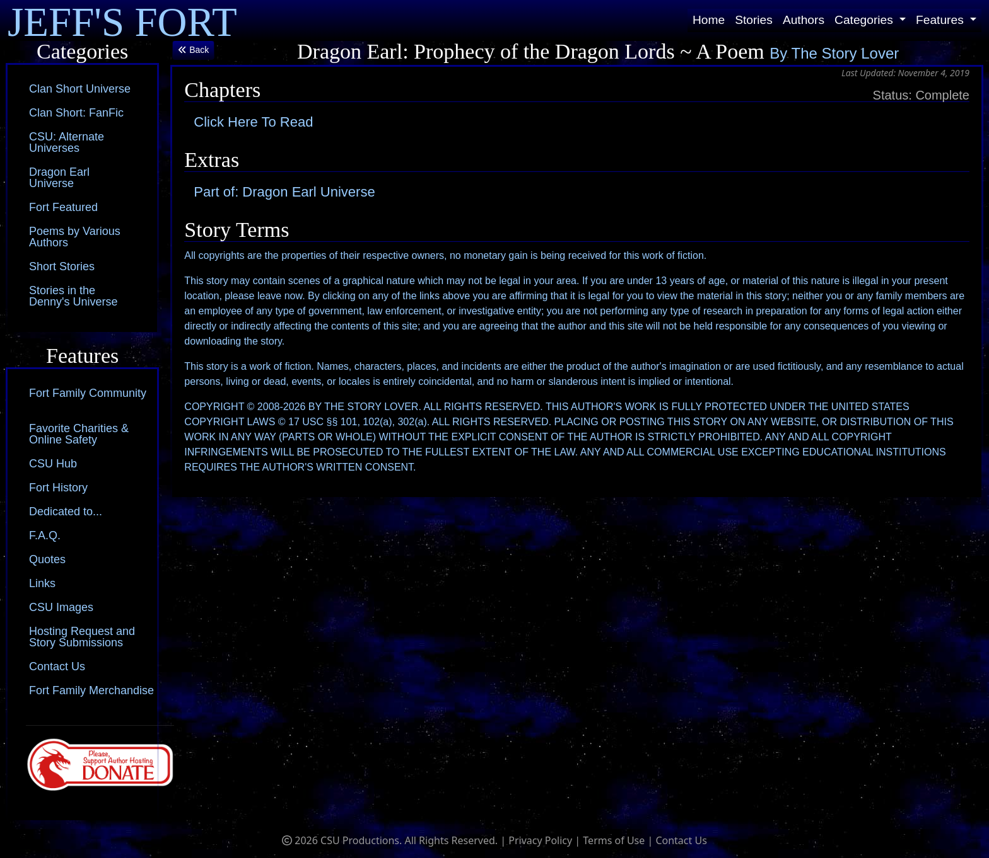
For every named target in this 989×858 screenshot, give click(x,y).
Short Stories (62, 266)
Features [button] (941, 19)
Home (709, 19)
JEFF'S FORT (122, 20)
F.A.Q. (45, 535)
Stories (754, 19)
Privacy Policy (540, 840)
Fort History (58, 487)
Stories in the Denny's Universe (73, 296)
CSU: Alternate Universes (66, 142)
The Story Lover (845, 53)
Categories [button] (865, 19)
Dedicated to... (65, 511)
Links (42, 583)
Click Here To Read (253, 122)
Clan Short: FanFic (76, 112)
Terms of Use (614, 840)
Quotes (47, 559)
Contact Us (57, 666)
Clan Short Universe (80, 89)
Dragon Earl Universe (59, 178)
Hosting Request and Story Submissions (82, 637)
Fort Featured (63, 207)
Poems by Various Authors (74, 237)
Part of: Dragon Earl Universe (284, 192)
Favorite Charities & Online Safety (79, 434)
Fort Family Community (87, 393)
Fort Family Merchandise (91, 690)
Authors (803, 19)
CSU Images (61, 607)
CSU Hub (53, 463)
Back (193, 50)
